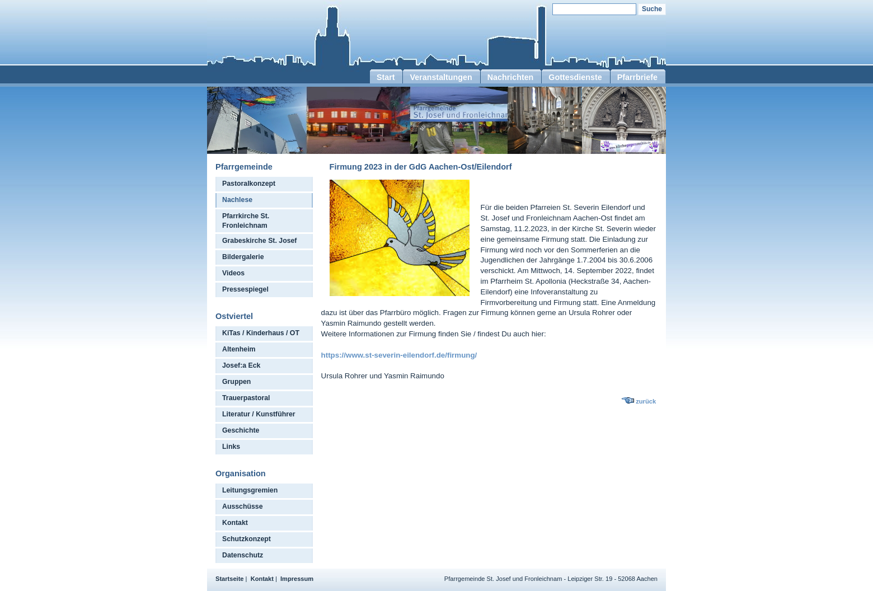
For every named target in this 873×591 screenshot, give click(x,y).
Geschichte (240, 430)
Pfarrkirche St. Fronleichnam (245, 220)
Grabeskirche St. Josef (259, 241)
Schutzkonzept (246, 539)
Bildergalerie (243, 257)
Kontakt (235, 523)
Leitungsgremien (250, 490)
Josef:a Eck (241, 365)
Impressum (296, 578)
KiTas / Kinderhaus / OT (260, 333)
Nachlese (237, 200)
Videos (233, 273)
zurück (646, 401)
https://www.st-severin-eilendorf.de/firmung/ (399, 355)
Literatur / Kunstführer (258, 414)
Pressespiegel (245, 289)
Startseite (229, 578)
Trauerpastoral (246, 398)
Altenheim (239, 349)
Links (231, 447)
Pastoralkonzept (248, 183)
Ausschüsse (242, 506)
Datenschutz (242, 555)
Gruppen (236, 382)
